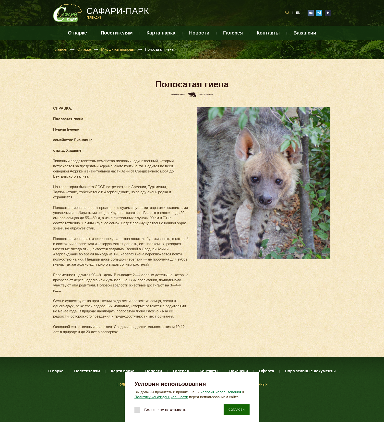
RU (287, 13)
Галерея (233, 32)
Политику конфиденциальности (161, 397)
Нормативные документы (310, 371)
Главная (60, 49)
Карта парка (160, 32)
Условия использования (220, 392)
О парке (77, 32)
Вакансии (304, 32)
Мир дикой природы (118, 49)
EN (298, 13)
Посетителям (117, 32)
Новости (199, 32)
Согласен (236, 410)
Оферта (266, 371)
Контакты (268, 32)
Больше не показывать (165, 409)
